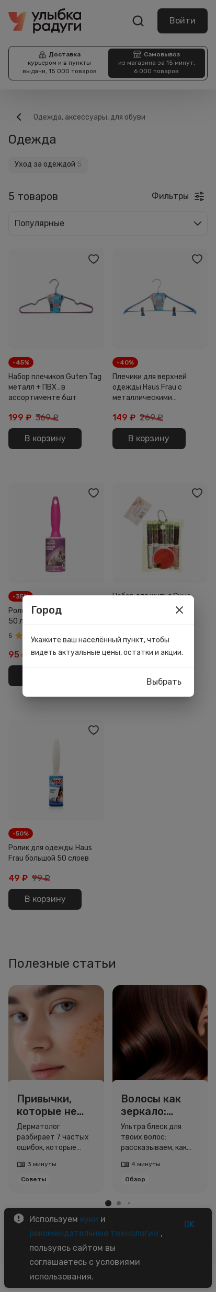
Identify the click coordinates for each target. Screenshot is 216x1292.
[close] (179, 610)
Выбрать (164, 682)
